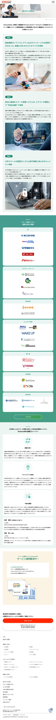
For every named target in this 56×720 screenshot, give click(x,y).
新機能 (31, 647)
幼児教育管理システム (35, 667)
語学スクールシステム (9, 664)
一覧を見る (28, 417)
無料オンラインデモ (8, 694)
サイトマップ (22, 714)
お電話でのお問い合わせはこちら (28, 627)
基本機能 (6, 649)
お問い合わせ (28, 621)
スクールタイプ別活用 (9, 659)
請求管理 (32, 652)
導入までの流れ (7, 682)
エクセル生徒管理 (8, 677)
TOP (46, 19)
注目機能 (6, 647)
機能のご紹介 (6, 644)
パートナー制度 (7, 699)
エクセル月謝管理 (34, 677)
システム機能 (33, 654)
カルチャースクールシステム (36, 662)
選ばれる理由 (6, 639)
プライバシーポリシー (7, 714)
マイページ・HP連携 (8, 652)
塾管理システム (7, 662)
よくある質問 (6, 687)
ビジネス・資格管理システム (36, 664)
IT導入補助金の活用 (8, 689)
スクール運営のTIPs (8, 684)
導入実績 (5, 692)
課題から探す (6, 674)
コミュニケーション (34, 649)
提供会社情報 (15, 714)
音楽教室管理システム (9, 669)
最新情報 (5, 697)
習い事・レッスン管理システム (11, 667)
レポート (6, 654)
